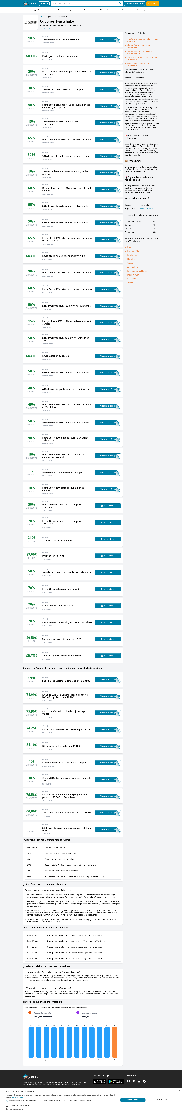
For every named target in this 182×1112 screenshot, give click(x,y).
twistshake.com (146, 208)
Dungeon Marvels (135, 251)
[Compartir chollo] (134, 3)
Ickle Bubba (132, 267)
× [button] (179, 1090)
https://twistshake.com (48, 29)
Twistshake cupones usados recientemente (139, 52)
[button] (61, 1109)
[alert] (91, 1100)
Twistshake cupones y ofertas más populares (142, 40)
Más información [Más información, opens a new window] (17, 1097)
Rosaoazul (131, 279)
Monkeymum (133, 275)
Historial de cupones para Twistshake (138, 64)
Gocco (130, 263)
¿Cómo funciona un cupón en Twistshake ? (140, 46)
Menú (44, 3)
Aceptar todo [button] (132, 1100)
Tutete (130, 282)
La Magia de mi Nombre (138, 271)
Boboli (130, 247)
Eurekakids (132, 255)
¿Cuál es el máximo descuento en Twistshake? (142, 58)
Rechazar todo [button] (161, 1100)
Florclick (131, 259)
